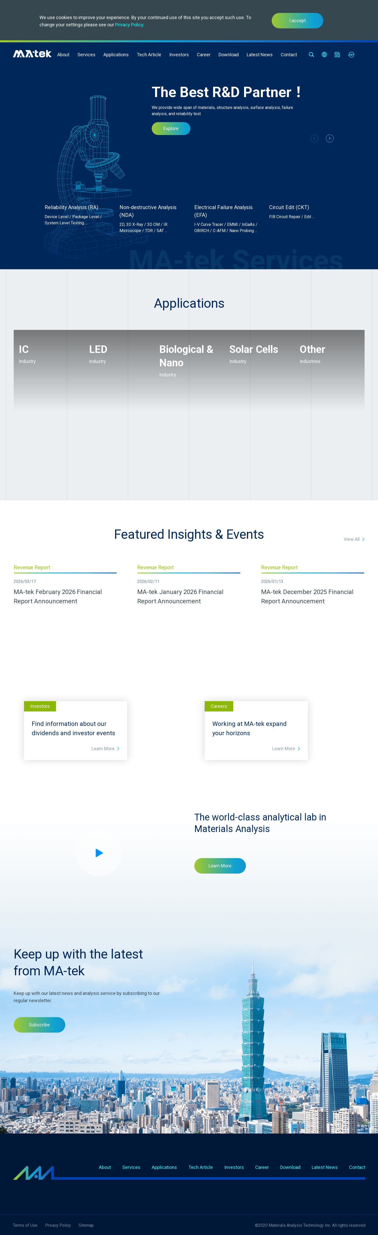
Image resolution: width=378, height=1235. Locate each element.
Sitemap (86, 1225)
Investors (179, 54)
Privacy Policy (129, 24)
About (63, 54)
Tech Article (149, 54)
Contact (289, 54)
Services (86, 54)
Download (229, 54)
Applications (116, 54)
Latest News (260, 54)
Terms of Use (25, 1225)
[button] (330, 138)
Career (204, 54)
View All (352, 539)
